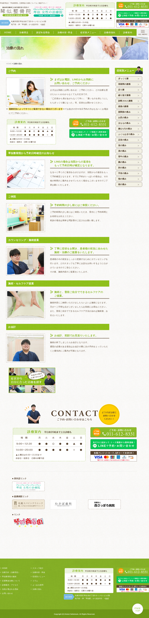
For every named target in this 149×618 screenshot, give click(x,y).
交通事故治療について (11, 581)
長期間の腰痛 (124, 84)
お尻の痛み (123, 117)
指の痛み (122, 179)
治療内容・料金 (39, 572)
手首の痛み (123, 173)
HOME (4, 568)
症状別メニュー (39, 577)
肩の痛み (122, 151)
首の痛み (122, 145)
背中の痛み (123, 156)
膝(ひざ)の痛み (125, 129)
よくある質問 (38, 585)
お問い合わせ (7, 593)
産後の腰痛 (123, 106)
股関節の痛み (124, 112)
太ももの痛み (124, 123)
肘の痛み (122, 168)
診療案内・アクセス (10, 585)
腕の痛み (122, 162)
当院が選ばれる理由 (10, 589)
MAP (43, 24)
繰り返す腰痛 (124, 95)
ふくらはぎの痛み (126, 134)
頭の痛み (122, 184)
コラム (35, 581)
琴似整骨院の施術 (9, 577)
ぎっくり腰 (123, 78)
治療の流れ (37, 589)
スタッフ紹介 (38, 568)
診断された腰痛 (125, 101)
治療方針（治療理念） (11, 572)
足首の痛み (123, 140)
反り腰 (121, 90)
